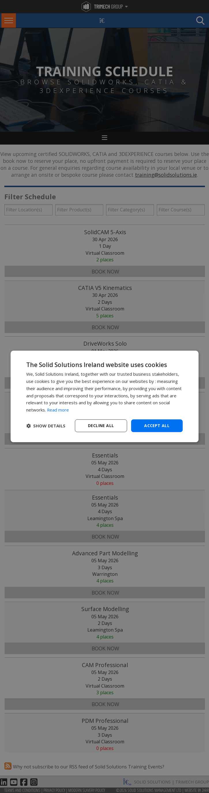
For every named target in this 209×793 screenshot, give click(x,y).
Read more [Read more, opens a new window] (58, 410)
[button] (45, 425)
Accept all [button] (157, 425)
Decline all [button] (101, 425)
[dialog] (104, 396)
